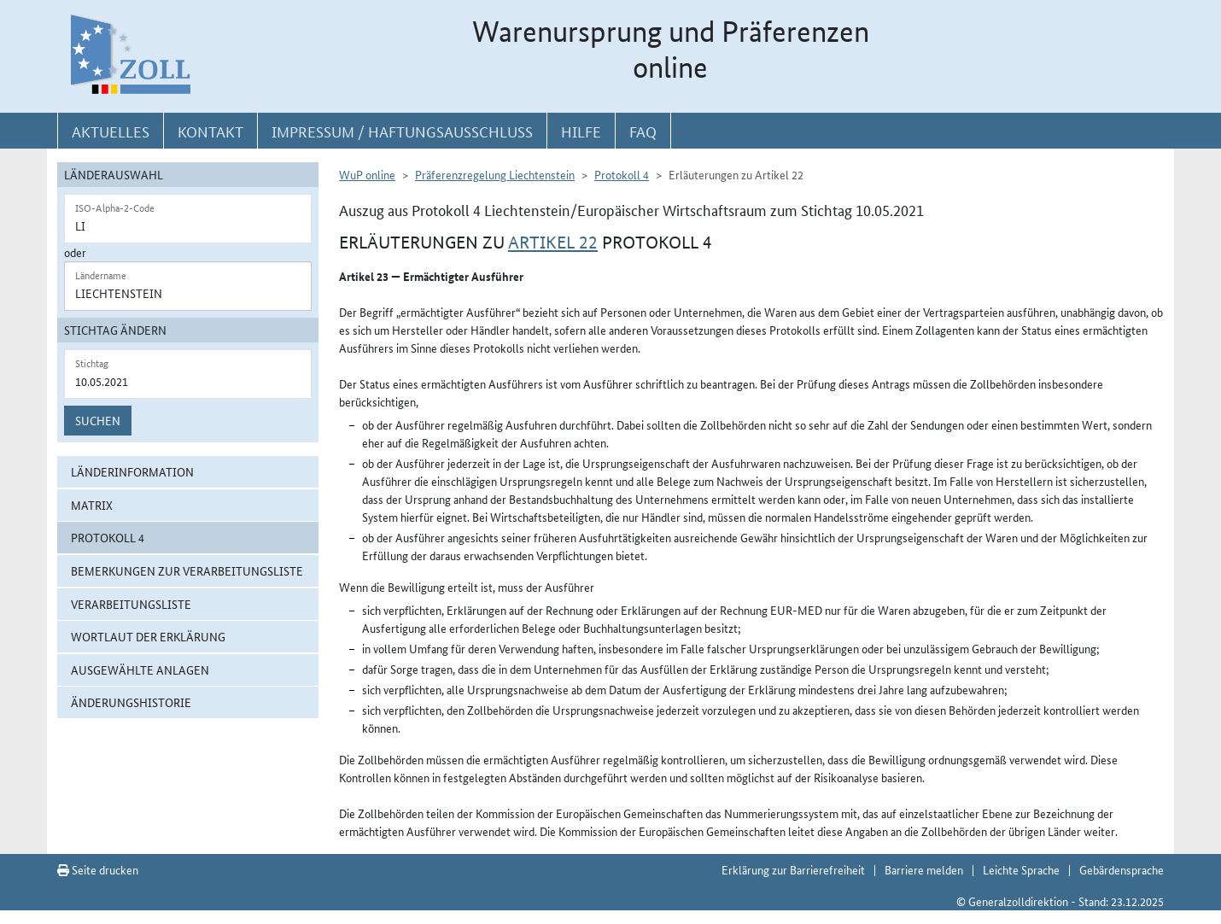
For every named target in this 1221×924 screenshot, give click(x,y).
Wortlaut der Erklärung (148, 636)
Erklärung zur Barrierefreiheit (793, 869)
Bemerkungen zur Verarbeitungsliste (187, 570)
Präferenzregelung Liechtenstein (495, 174)
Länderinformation (132, 471)
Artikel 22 (553, 242)
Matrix (92, 504)
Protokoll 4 (107, 537)
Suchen (97, 420)
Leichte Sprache (1021, 869)
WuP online (367, 174)
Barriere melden (924, 869)
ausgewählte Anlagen (140, 669)
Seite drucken (97, 869)
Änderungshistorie (131, 702)
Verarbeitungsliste (131, 603)
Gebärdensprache (1121, 869)
